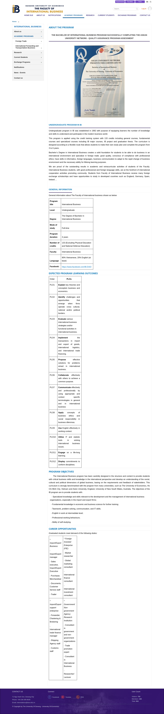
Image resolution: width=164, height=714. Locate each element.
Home (14, 21)
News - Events (19, 73)
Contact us (145, 15)
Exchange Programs (127, 15)
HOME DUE (28, 15)
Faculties (130, 2)
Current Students (106, 15)
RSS (82, 697)
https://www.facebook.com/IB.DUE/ (76, 267)
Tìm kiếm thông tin (137, 9)
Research (90, 15)
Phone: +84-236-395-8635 (21, 700)
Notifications (54, 15)
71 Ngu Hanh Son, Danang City (23, 697)
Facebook (55, 697)
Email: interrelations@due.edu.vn (23, 702)
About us (41, 15)
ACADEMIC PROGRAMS (73, 15)
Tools (140, 2)
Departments (120, 2)
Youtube (68, 697)
